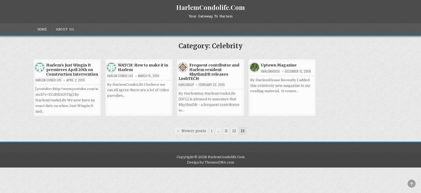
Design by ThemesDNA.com (210, 162)
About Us (65, 29)
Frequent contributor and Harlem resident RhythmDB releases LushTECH (209, 72)
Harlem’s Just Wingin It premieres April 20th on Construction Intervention (72, 70)
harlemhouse (270, 71)
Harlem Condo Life (48, 80)
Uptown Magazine (279, 65)
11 (226, 131)
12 (234, 131)
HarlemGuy (186, 84)
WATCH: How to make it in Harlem (143, 67)
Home (42, 29)
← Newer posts (191, 131)
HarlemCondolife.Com (210, 7)
